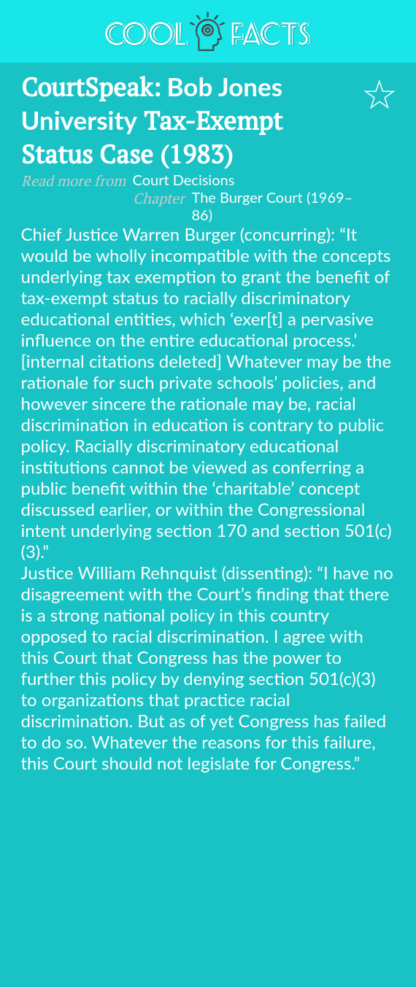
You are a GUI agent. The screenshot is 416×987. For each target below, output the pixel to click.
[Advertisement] (208, 883)
